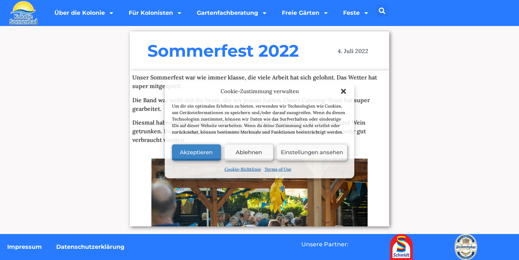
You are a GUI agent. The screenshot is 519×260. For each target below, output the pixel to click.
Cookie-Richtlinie (243, 169)
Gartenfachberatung (232, 13)
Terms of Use (278, 169)
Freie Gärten (305, 13)
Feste (356, 13)
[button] (343, 91)
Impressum (24, 246)
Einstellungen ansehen (312, 152)
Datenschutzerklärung (90, 246)
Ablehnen (249, 152)
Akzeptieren (196, 152)
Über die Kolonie (84, 13)
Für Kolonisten (155, 13)
